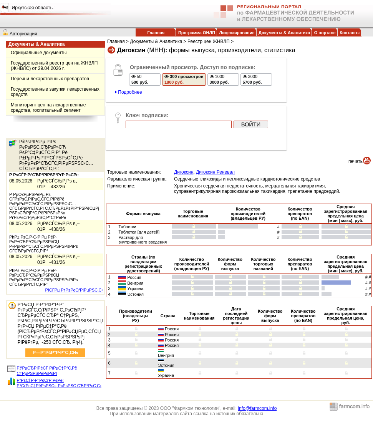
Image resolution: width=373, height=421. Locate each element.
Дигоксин (183, 172)
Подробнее (128, 92)
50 (139, 79)
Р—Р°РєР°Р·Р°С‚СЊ (55, 352)
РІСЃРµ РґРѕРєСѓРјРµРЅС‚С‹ (74, 290)
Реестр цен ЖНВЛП (208, 41)
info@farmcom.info (257, 408)
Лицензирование (237, 32)
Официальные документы (38, 52)
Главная (156, 32)
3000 (252, 79)
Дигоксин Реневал (215, 172)
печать (355, 161)
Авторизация (23, 33)
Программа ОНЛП (196, 32)
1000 (219, 79)
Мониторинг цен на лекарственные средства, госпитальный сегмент (48, 107)
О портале (325, 32)
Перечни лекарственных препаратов (50, 78)
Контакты (350, 32)
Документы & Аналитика (284, 32)
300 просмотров (184, 79)
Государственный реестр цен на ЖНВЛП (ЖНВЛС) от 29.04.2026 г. (54, 65)
